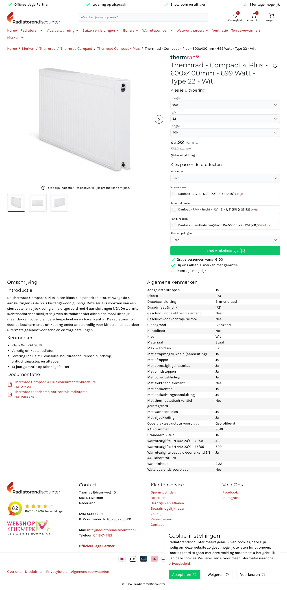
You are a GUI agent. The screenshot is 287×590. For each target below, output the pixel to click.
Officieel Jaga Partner (31, 4)
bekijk (239, 193)
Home (12, 30)
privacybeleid (179, 563)
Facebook (230, 492)
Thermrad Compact (76, 48)
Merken (28, 48)
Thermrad (47, 48)
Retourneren (161, 519)
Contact (157, 524)
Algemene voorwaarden (90, 571)
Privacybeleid (56, 571)
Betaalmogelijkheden (168, 508)
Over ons (14, 571)
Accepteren (184, 574)
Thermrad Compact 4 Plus (118, 48)
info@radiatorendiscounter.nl (111, 530)
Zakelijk (157, 514)
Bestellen (158, 498)
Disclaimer (34, 571)
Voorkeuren (252, 574)
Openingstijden (163, 492)
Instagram (230, 498)
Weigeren (218, 574)
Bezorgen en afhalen (167, 503)
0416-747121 (102, 535)
